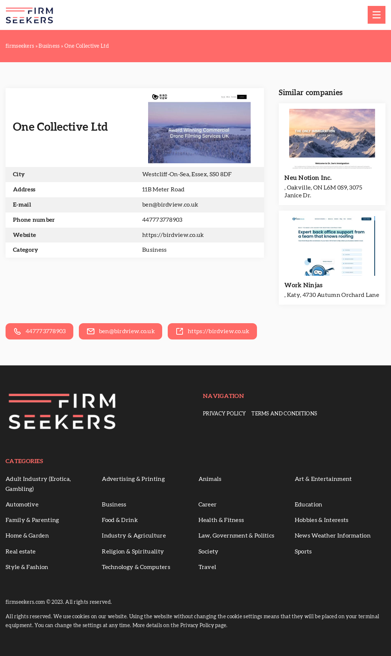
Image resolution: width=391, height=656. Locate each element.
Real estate (21, 552)
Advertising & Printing (133, 479)
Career (207, 505)
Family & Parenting (32, 520)
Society (208, 552)
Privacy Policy (224, 413)
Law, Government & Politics (236, 536)
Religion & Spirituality (133, 552)
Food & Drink (120, 520)
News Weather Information (333, 536)
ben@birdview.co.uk (170, 205)
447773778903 (162, 220)
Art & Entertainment (323, 479)
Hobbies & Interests (322, 520)
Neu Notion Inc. (308, 178)
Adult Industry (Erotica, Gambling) (38, 484)
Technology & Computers (136, 567)
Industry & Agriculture (134, 536)
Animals (210, 479)
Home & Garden (27, 536)
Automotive (22, 505)
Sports (303, 552)
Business (154, 250)
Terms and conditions (284, 413)
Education (309, 505)
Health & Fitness (221, 520)
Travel (207, 567)
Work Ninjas (303, 285)
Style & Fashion (27, 567)
